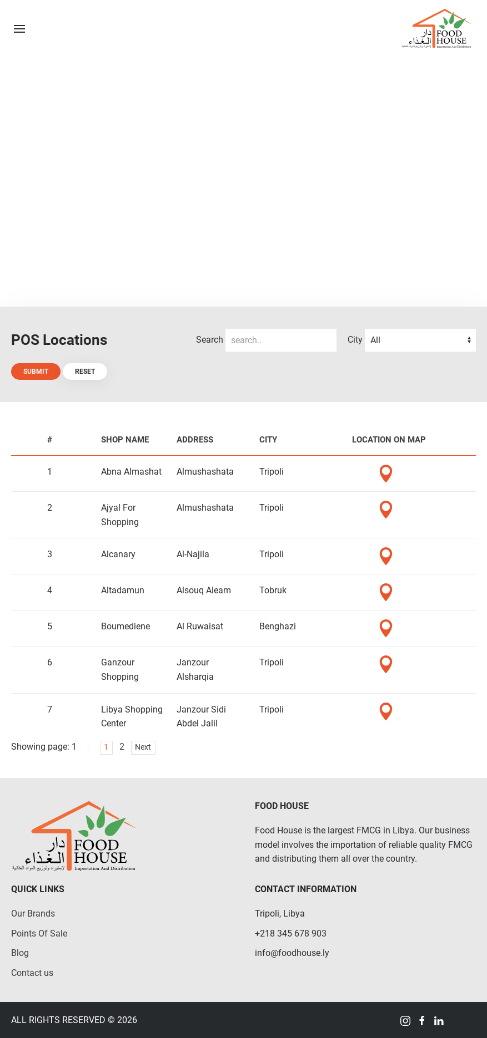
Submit (35, 371)
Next (143, 747)
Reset (85, 371)
